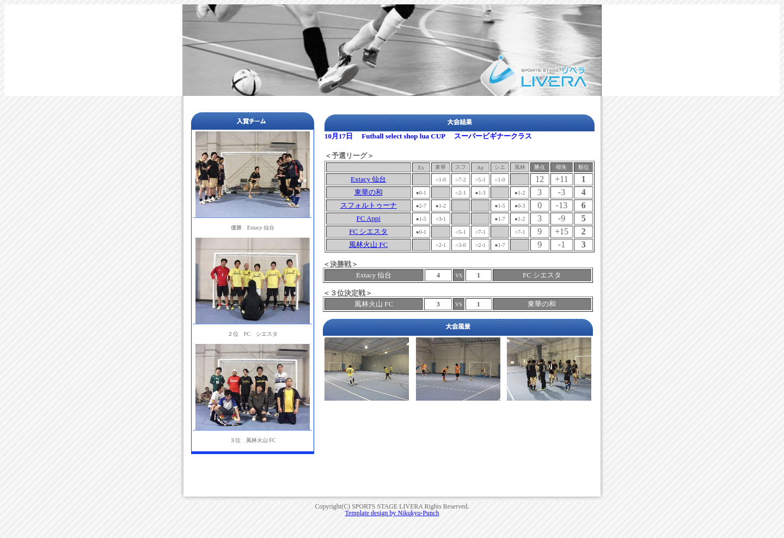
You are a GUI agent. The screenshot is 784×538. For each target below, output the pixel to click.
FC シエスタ (368, 231)
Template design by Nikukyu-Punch (392, 513)
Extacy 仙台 (368, 179)
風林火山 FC (368, 244)
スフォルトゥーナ (368, 205)
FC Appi (369, 218)
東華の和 (368, 192)
